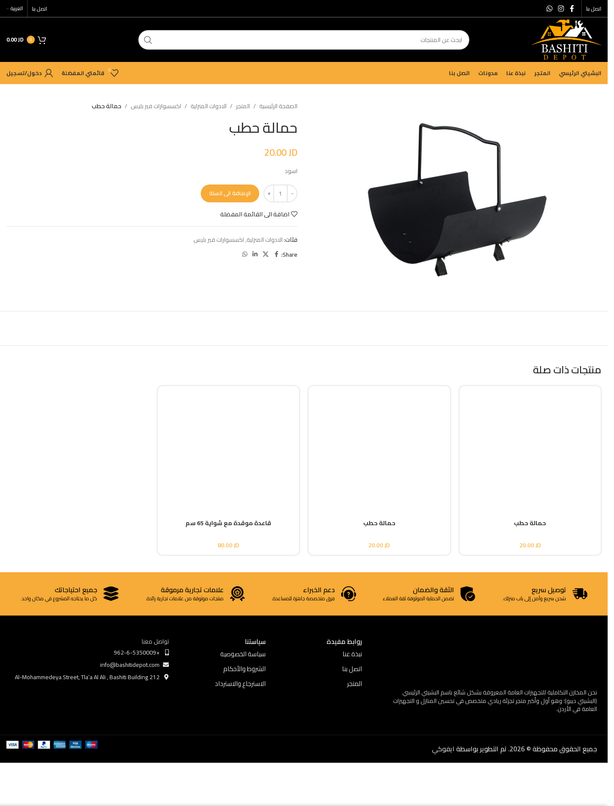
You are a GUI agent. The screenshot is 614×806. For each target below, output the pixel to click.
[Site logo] (566, 39)
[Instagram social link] (561, 8)
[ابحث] (303, 40)
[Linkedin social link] (255, 254)
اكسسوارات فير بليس (156, 106)
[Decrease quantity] (292, 193)
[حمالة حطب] (530, 445)
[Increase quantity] (269, 193)
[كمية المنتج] (280, 193)
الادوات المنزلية (209, 106)
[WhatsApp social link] (549, 8)
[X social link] (265, 254)
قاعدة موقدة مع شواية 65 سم (228, 523)
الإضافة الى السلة (230, 193)
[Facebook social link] (572, 8)
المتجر (243, 106)
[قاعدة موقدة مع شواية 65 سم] (228, 445)
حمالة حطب (530, 523)
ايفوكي (443, 748)
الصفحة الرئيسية (278, 106)
